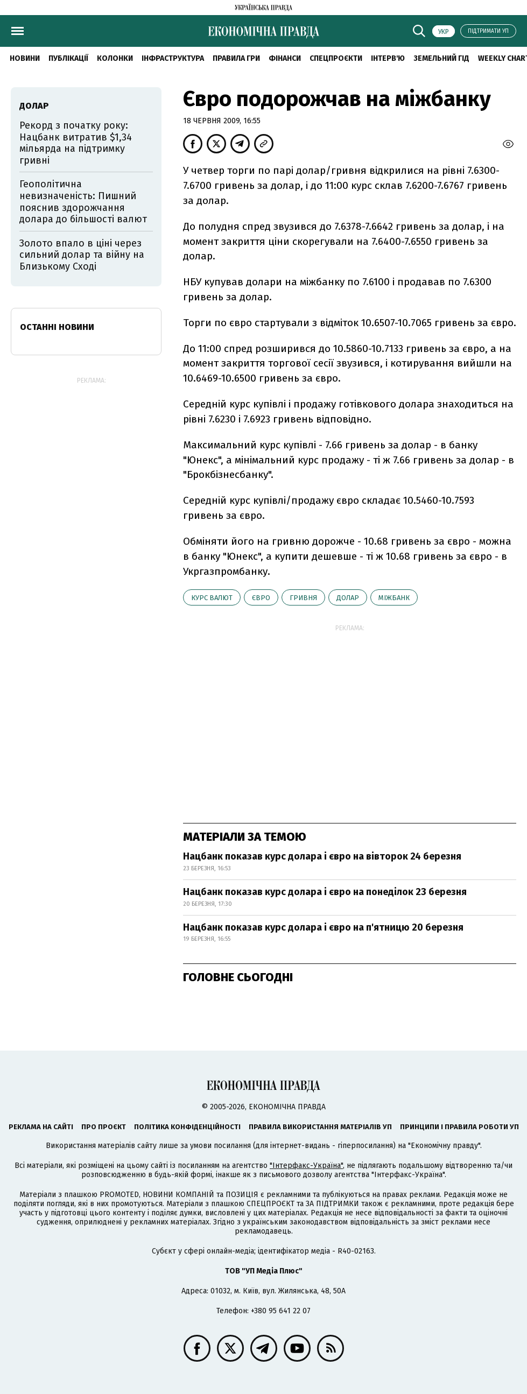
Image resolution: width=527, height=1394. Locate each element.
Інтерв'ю (388, 58)
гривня (303, 598)
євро (261, 598)
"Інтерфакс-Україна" (306, 1165)
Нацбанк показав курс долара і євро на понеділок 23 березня (325, 892)
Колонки (115, 58)
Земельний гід (441, 58)
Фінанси (285, 58)
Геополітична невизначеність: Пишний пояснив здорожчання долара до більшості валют (83, 201)
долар (347, 598)
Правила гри (236, 58)
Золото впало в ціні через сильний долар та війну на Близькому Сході (81, 254)
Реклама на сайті (41, 1127)
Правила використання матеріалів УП (320, 1127)
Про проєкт (103, 1127)
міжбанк (394, 598)
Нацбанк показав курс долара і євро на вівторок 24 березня (322, 856)
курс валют (212, 598)
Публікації (68, 58)
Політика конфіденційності (187, 1127)
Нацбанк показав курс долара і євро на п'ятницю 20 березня (323, 927)
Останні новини (57, 327)
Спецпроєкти (336, 58)
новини (25, 58)
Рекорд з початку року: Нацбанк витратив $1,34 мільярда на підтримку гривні (75, 142)
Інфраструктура (173, 58)
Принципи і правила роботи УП (459, 1127)
